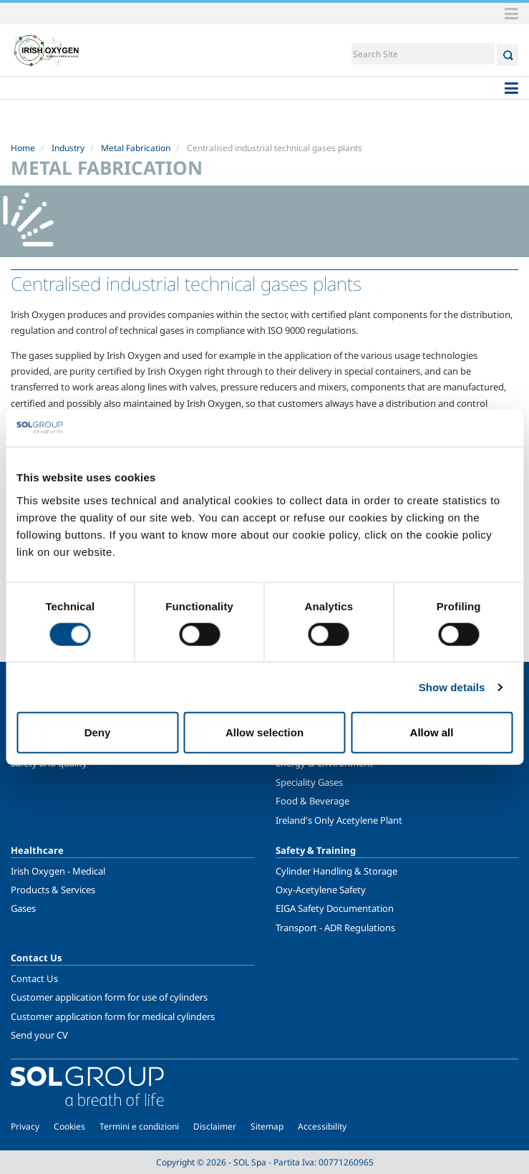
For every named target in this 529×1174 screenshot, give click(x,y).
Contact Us (34, 978)
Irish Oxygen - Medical (58, 871)
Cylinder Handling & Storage (336, 871)
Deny (97, 732)
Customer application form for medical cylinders (113, 1016)
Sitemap (267, 1126)
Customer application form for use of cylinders (109, 997)
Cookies (69, 1126)
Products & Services (53, 889)
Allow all (432, 732)
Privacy (25, 1126)
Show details (452, 686)
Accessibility (322, 1126)
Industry (68, 148)
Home (23, 148)
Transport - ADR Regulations (335, 927)
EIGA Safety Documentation (335, 908)
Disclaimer (214, 1126)
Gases (23, 908)
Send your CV (39, 1035)
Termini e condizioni (139, 1126)
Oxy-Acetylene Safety (321, 889)
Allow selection (264, 732)
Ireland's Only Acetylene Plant (339, 820)
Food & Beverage (312, 800)
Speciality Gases (309, 782)
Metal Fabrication (135, 148)
